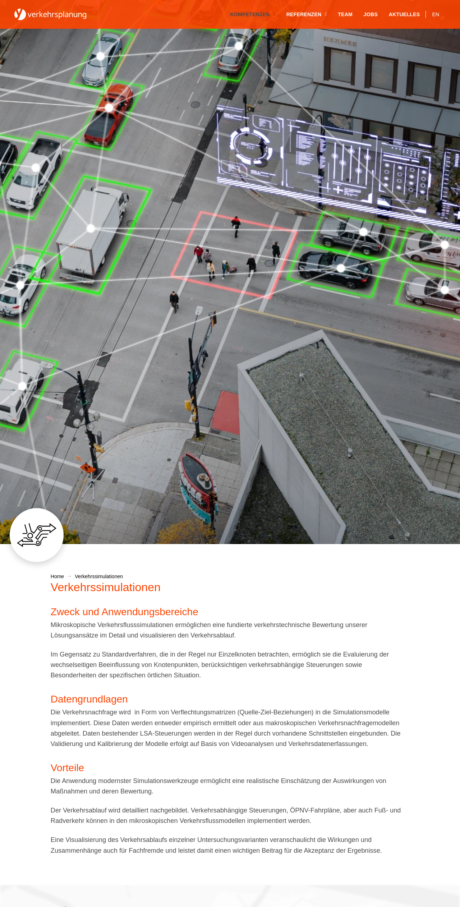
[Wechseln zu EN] (436, 14)
